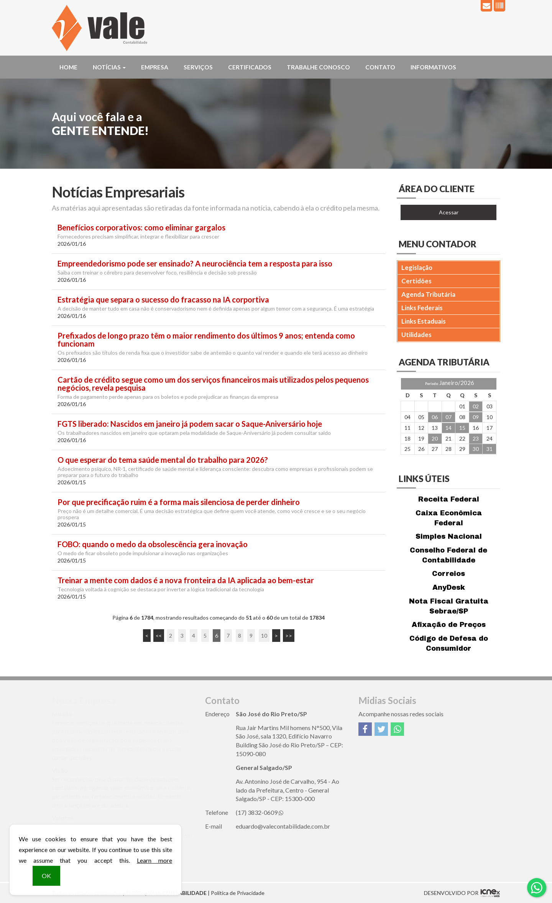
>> (288, 635)
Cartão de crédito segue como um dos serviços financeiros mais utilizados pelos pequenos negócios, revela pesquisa (213, 384)
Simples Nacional (449, 536)
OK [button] (46, 879)
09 (476, 417)
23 (476, 438)
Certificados (249, 67)
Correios (448, 573)
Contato (380, 67)
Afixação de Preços (449, 624)
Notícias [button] (109, 67)
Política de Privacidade (237, 893)
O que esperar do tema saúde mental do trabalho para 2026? (163, 460)
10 (264, 635)
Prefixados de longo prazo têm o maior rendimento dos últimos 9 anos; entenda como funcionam (206, 340)
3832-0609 (259, 812)
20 (435, 438)
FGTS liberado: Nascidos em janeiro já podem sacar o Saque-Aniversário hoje (190, 424)
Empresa (154, 67)
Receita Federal (448, 499)
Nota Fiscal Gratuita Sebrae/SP (448, 606)
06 (435, 417)
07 (448, 417)
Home (68, 67)
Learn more (154, 864)
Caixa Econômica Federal (449, 518)
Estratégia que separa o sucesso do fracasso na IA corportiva (163, 300)
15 (462, 427)
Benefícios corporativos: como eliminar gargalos (141, 228)
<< (159, 635)
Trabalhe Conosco (318, 67)
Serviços (198, 67)
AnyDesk (448, 587)
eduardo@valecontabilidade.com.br (283, 826)
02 (476, 406)
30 (476, 449)
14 (448, 427)
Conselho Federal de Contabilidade (448, 555)
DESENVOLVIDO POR (451, 893)
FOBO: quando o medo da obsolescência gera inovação (153, 544)
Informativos (433, 67)
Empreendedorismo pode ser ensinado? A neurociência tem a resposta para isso (195, 264)
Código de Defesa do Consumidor (448, 643)
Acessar (448, 212)
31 (489, 449)
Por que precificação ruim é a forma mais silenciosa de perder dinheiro (179, 502)
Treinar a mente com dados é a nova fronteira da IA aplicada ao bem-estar (186, 580)
